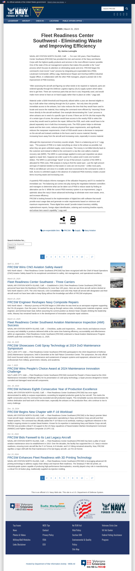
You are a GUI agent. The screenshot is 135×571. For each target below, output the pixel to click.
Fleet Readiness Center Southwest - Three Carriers (41, 282)
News (15, 530)
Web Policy (76, 530)
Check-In (41, 21)
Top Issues (17, 525)
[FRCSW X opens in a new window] (117, 15)
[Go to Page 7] (68, 257)
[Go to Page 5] (59, 257)
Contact (46, 530)
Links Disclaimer (19, 544)
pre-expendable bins (49, 230)
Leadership (13, 21)
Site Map (75, 549)
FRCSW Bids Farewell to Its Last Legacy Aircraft (39, 437)
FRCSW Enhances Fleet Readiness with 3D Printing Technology (50, 457)
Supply (75, 230)
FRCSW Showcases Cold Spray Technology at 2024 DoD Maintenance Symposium (54, 347)
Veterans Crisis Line (109, 525)
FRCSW (65, 230)
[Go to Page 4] (55, 257)
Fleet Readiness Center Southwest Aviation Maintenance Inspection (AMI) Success (56, 324)
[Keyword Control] (20, 244)
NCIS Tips (46, 525)
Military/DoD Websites (21, 539)
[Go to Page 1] (42, 257)
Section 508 (77, 535)
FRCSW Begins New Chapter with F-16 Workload (40, 412)
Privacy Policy (48, 535)
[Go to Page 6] (64, 257)
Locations (54, 21)
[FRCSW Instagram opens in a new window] (126, 15)
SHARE (62, 220)
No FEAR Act (77, 525)
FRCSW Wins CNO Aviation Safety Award (35, 267)
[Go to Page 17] (92, 257)
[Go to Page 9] (77, 257)
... (87, 257)
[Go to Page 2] (47, 257)
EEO (44, 544)
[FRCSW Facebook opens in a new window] (114, 15)
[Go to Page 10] (82, 257)
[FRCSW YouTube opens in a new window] (120, 15)
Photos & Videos (19, 535)
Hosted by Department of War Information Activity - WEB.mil (50, 564)
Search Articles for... (16, 240)
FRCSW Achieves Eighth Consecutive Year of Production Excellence (52, 389)
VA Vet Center (107, 530)
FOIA (44, 539)
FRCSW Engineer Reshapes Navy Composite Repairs (43, 302)
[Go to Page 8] (73, 257)
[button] (57, 2)
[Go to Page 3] (51, 257)
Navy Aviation (88, 230)
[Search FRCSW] (112, 8)
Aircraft (27, 21)
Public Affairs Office (73, 21)
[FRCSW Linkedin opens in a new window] (123, 15)
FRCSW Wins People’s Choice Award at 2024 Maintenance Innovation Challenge (54, 370)
